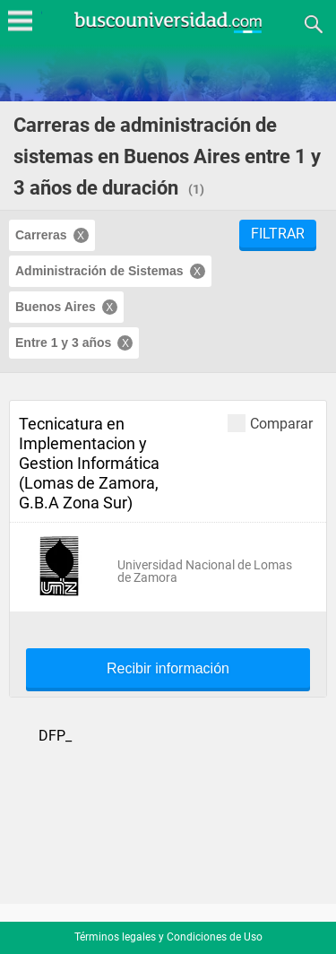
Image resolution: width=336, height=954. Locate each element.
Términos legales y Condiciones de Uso (168, 937)
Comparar (270, 422)
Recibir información (168, 669)
